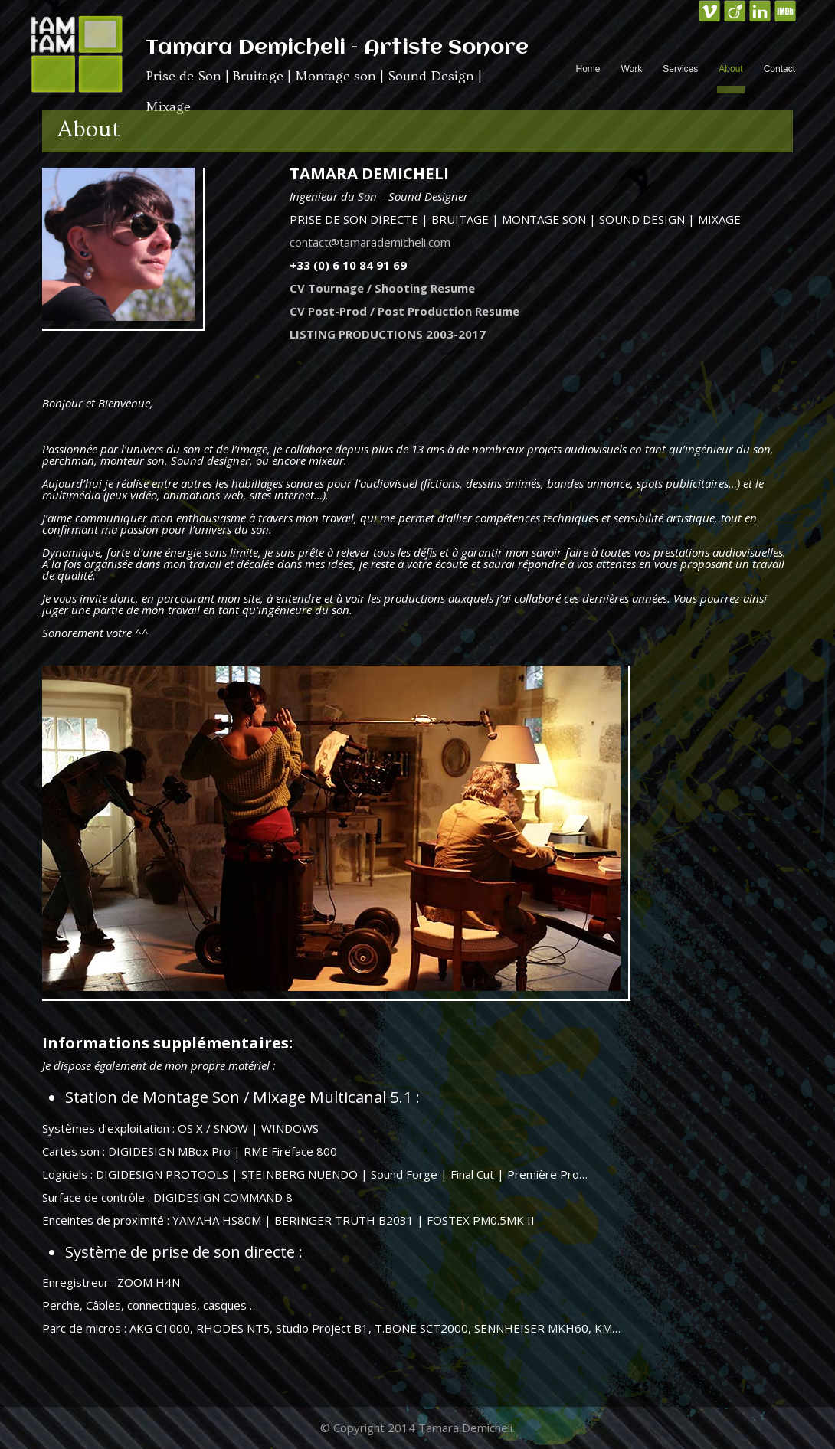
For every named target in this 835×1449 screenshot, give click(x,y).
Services (680, 69)
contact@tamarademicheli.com (370, 242)
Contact (779, 69)
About (730, 69)
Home (587, 69)
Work (631, 69)
